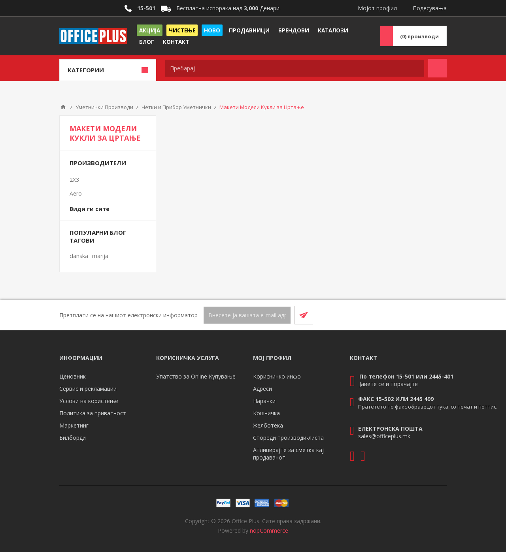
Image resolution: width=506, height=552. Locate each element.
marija (100, 256)
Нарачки (264, 401)
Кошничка (266, 413)
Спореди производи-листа (288, 437)
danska (79, 256)
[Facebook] (418, 315)
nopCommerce (269, 530)
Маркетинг (74, 425)
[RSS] (437, 315)
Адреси (262, 388)
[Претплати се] (247, 315)
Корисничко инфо (277, 376)
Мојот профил (377, 8)
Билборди (72, 437)
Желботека (268, 425)
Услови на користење (88, 401)
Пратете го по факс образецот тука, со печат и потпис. (427, 406)
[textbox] (294, 68)
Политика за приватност (92, 413)
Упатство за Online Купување (196, 376)
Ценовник (72, 376)
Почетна (63, 107)
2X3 (74, 179)
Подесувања (430, 8)
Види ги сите (90, 209)
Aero (76, 193)
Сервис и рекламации (88, 388)
